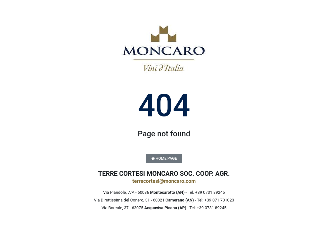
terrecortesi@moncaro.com (164, 181)
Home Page (164, 158)
